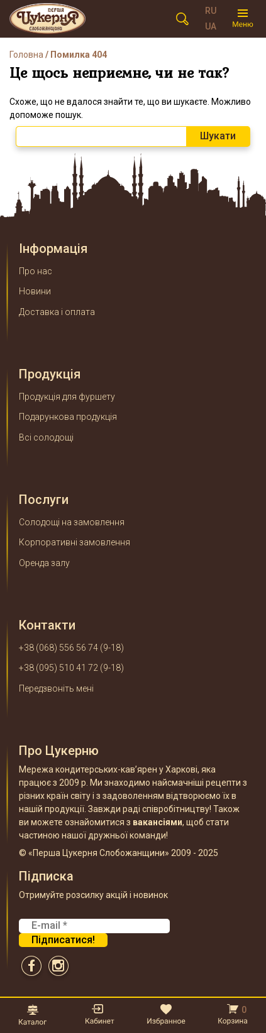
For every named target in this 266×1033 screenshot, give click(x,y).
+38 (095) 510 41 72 (58, 668)
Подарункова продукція (68, 417)
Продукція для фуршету (67, 397)
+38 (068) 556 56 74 (58, 648)
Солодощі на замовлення (72, 522)
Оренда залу (44, 563)
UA (210, 26)
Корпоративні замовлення (74, 542)
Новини (35, 291)
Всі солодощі (46, 437)
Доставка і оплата (57, 312)
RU (210, 11)
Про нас (35, 271)
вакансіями (157, 822)
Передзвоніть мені (56, 688)
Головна (26, 55)
